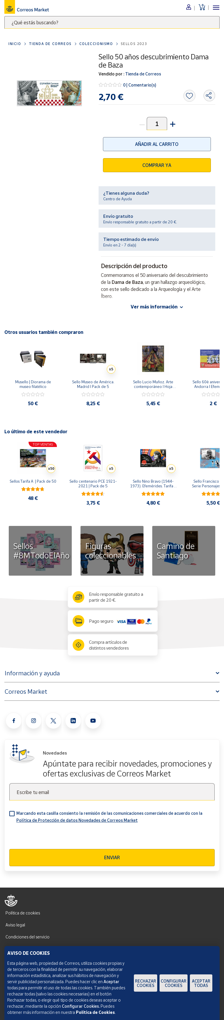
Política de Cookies (95, 1012)
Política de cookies (23, 912)
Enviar (112, 857)
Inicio (14, 44)
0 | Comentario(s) (139, 84)
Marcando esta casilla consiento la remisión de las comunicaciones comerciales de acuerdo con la (109, 817)
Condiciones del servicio (28, 936)
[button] (172, 123)
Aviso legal (15, 924)
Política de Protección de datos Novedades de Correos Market (77, 820)
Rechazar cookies (145, 983)
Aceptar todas (201, 983)
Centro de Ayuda (117, 198)
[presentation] (53, 837)
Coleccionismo (96, 44)
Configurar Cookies (173, 983)
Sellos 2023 (134, 44)
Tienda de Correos (50, 44)
